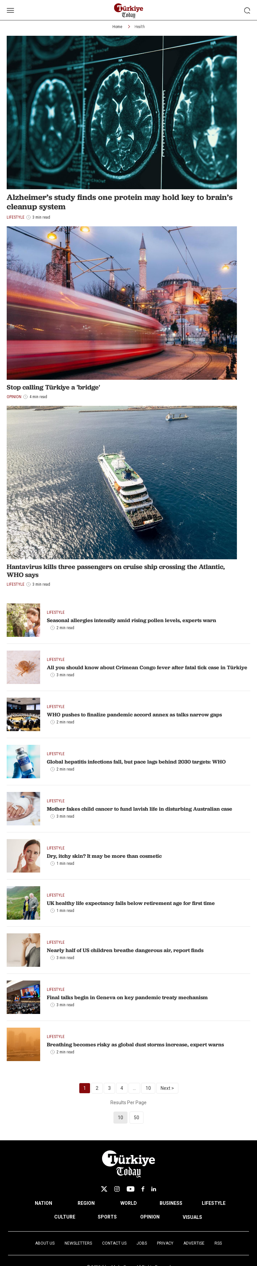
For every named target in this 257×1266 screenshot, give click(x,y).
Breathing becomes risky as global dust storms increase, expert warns (135, 1044)
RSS (218, 1243)
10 (148, 1088)
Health (140, 27)
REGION (86, 1203)
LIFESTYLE (214, 1203)
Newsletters (78, 1243)
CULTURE (64, 1217)
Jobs (142, 1243)
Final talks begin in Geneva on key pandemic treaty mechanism (127, 997)
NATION (43, 1203)
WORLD (128, 1203)
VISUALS (192, 1217)
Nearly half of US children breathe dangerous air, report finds (125, 950)
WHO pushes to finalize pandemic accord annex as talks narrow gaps (134, 714)
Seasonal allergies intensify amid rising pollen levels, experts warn (131, 620)
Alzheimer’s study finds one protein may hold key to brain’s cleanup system (120, 202)
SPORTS (107, 1217)
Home (117, 27)
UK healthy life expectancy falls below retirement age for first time (131, 903)
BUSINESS (171, 1203)
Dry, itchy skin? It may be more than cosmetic (104, 855)
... (134, 1088)
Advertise (193, 1243)
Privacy (165, 1243)
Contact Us (114, 1243)
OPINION (150, 1217)
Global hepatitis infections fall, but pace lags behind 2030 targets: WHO (136, 761)
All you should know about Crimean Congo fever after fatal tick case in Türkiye (147, 667)
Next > (167, 1088)
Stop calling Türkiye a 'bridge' (53, 387)
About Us (45, 1243)
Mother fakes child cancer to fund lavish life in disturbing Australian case (139, 808)
